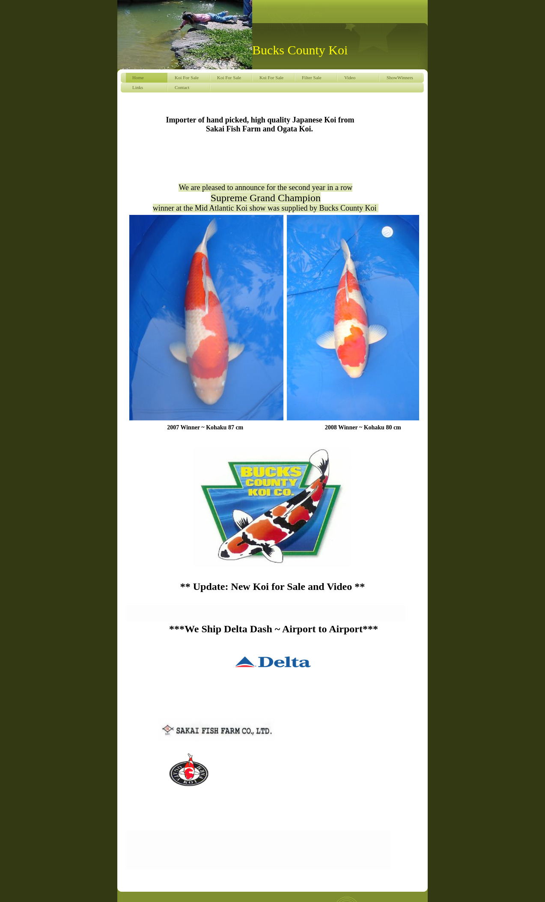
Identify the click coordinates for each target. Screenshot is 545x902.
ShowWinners (400, 77)
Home (138, 77)
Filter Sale (312, 77)
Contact (182, 87)
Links (137, 87)
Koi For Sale (187, 77)
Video (349, 77)
